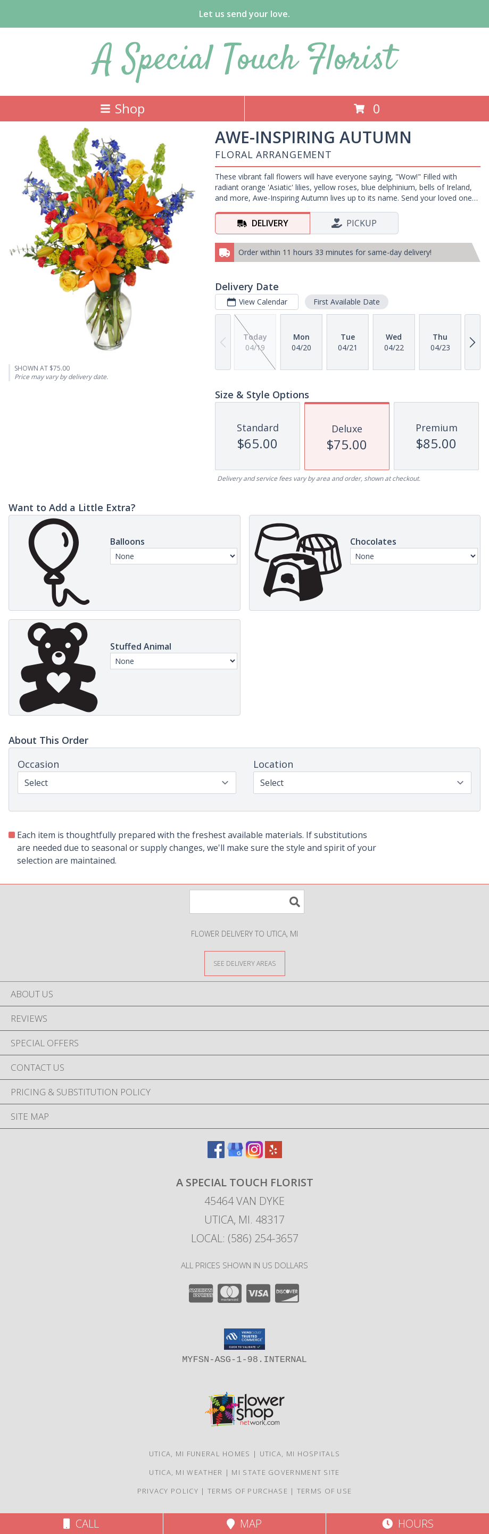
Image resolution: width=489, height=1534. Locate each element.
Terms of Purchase (248, 1491)
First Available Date (346, 302)
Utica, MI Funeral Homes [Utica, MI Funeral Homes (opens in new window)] (200, 1453)
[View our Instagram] (254, 1155)
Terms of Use (324, 1491)
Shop (122, 108)
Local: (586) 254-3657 (245, 1238)
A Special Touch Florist (244, 60)
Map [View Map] (244, 1523)
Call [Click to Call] (81, 1523)
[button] (244, 1339)
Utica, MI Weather (185, 1472)
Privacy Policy (167, 1491)
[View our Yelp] (273, 1155)
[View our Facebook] (216, 1155)
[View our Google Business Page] (235, 1155)
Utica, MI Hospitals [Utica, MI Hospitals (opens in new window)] (300, 1453)
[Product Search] (246, 902)
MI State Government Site (285, 1472)
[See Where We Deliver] (244, 963)
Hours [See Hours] (408, 1523)
